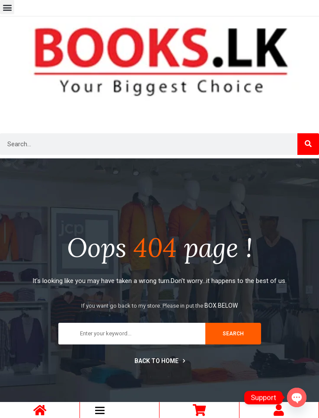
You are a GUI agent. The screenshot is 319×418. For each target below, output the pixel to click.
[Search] (308, 144)
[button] (7, 7)
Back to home (159, 360)
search (233, 334)
